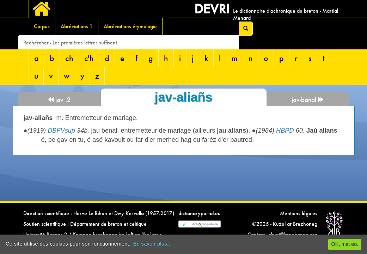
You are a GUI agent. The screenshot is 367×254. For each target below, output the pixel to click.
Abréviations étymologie (130, 26)
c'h (89, 58)
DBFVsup (61, 130)
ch (69, 58)
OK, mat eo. (345, 244)
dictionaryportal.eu (199, 213)
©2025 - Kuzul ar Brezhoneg (284, 223)
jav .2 (59, 99)
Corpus (42, 26)
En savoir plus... (152, 244)
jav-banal (308, 99)
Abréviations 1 (77, 26)
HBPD (285, 130)
